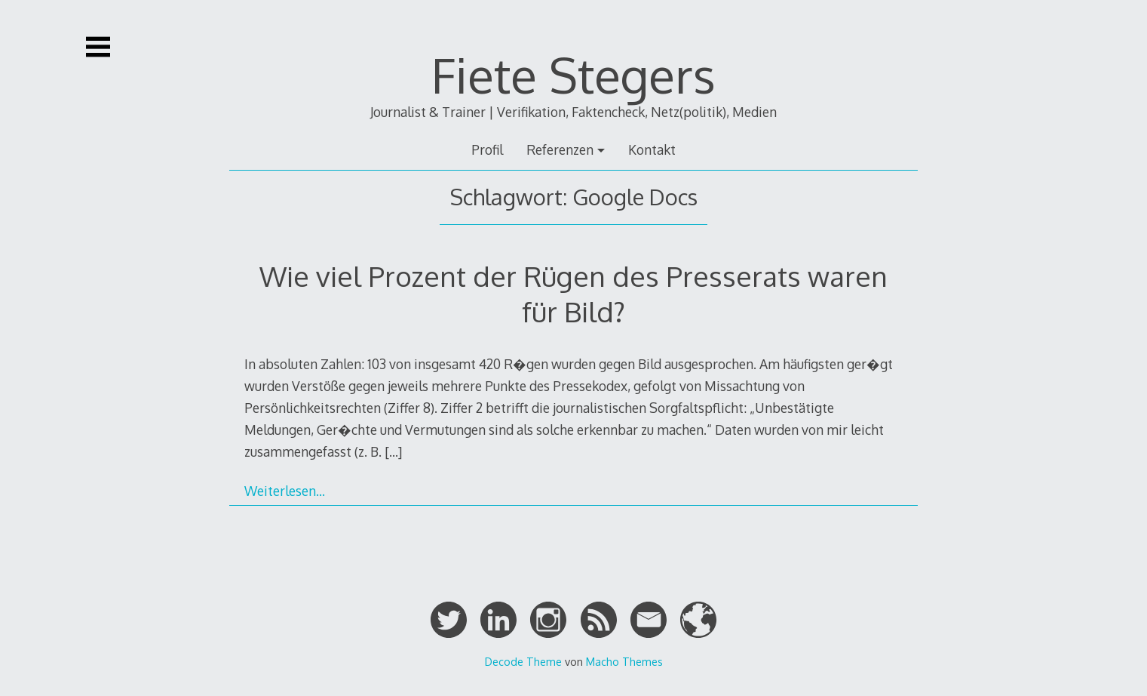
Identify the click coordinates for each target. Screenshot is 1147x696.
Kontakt (652, 149)
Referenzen (559, 149)
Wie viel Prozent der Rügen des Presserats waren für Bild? (573, 293)
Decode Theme (523, 661)
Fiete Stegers (573, 74)
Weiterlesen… (284, 490)
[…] (393, 451)
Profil (487, 149)
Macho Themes (624, 661)
